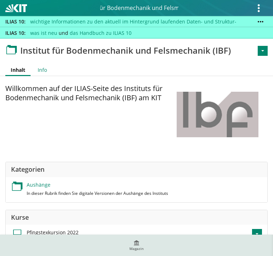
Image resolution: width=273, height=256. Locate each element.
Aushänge (38, 184)
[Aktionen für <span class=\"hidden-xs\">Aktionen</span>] (263, 51)
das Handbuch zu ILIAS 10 (101, 33)
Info (42, 69)
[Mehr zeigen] (260, 22)
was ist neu (43, 33)
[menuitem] (136, 245)
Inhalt (15, 69)
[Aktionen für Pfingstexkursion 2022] (257, 234)
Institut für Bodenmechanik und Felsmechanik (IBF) (139, 8)
